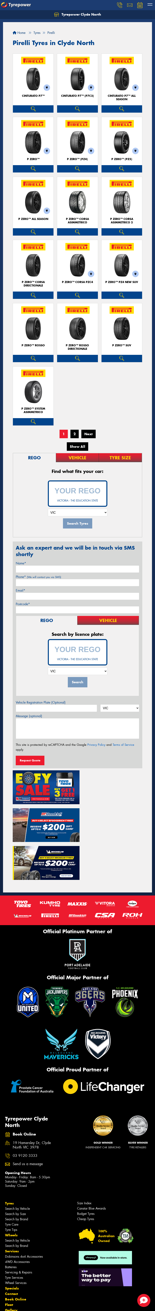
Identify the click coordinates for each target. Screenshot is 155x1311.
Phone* (38, 577)
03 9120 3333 (25, 1114)
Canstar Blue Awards (91, 1167)
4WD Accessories (17, 1220)
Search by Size (15, 1172)
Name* (21, 563)
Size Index (84, 1161)
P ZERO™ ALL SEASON (33, 219)
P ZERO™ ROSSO (33, 345)
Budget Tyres (85, 1172)
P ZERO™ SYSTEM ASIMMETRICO (33, 410)
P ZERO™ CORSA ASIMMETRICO (77, 220)
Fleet (9, 1263)
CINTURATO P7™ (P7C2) (77, 96)
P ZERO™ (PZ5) (121, 159)
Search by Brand (16, 1177)
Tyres (9, 1161)
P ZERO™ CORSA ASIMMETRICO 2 (121, 220)
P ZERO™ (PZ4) (77, 159)
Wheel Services (15, 1241)
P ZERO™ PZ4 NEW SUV (121, 282)
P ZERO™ (33, 159)
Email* (20, 590)
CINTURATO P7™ (33, 96)
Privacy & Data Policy (29, 1304)
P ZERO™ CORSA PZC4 (77, 282)
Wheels (11, 1193)
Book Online (15, 1257)
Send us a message (28, 1122)
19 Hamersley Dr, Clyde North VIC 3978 (32, 1103)
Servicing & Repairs (18, 1231)
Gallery (11, 1268)
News (10, 1274)
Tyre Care (11, 1183)
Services (12, 1209)
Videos (11, 1279)
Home (19, 33)
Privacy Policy (96, 745)
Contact (11, 1252)
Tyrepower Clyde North (77, 14)
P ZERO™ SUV (121, 345)
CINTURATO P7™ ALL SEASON (122, 97)
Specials (12, 1246)
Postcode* (23, 604)
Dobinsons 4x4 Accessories (24, 1215)
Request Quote (30, 760)
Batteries (11, 1225)
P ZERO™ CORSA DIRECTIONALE (33, 283)
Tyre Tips (11, 1188)
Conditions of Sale (53, 1304)
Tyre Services (14, 1236)
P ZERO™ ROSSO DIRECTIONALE (77, 347)
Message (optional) (29, 716)
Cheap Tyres (85, 1177)
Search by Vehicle (17, 1167)
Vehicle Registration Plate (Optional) (41, 702)
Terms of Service (123, 745)
